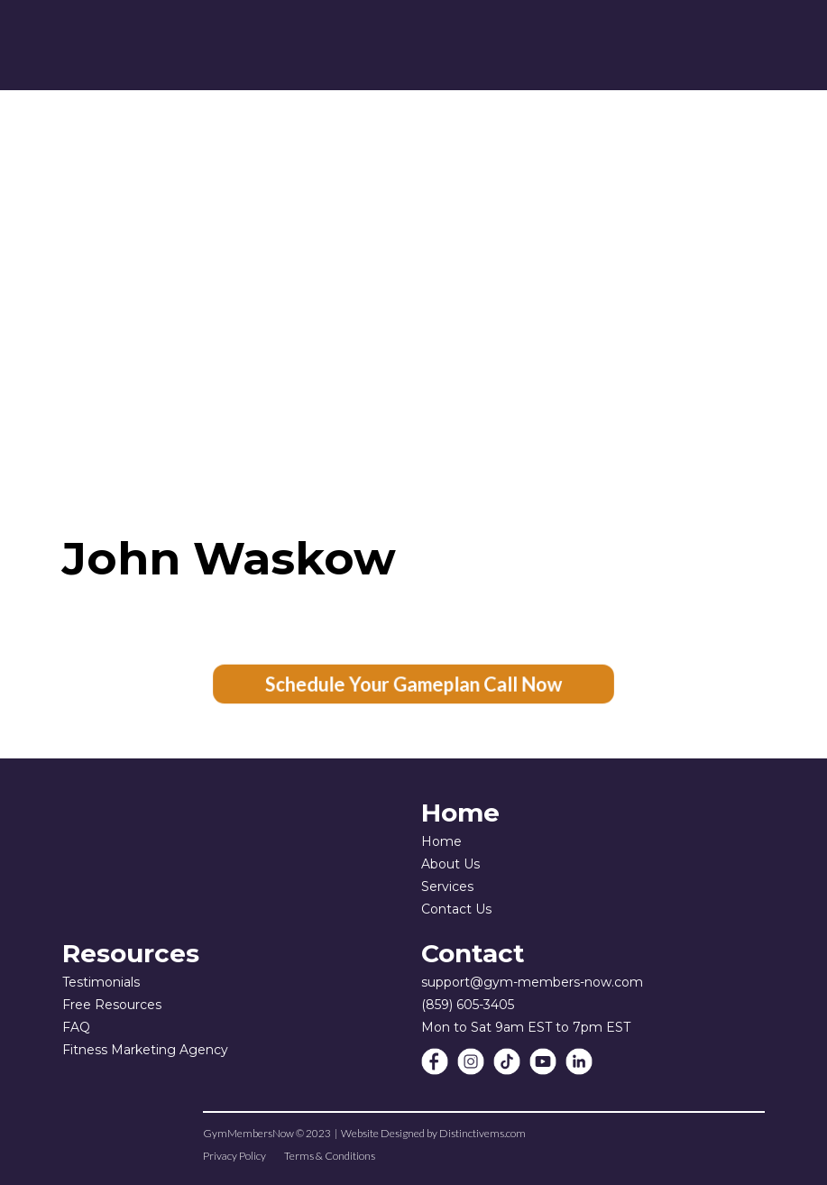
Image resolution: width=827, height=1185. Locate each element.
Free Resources (111, 1005)
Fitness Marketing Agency (145, 1050)
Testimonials (101, 982)
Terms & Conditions (329, 1155)
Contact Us (456, 909)
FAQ (76, 1027)
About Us (450, 864)
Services (447, 886)
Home (441, 841)
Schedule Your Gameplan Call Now (414, 684)
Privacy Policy (234, 1155)
